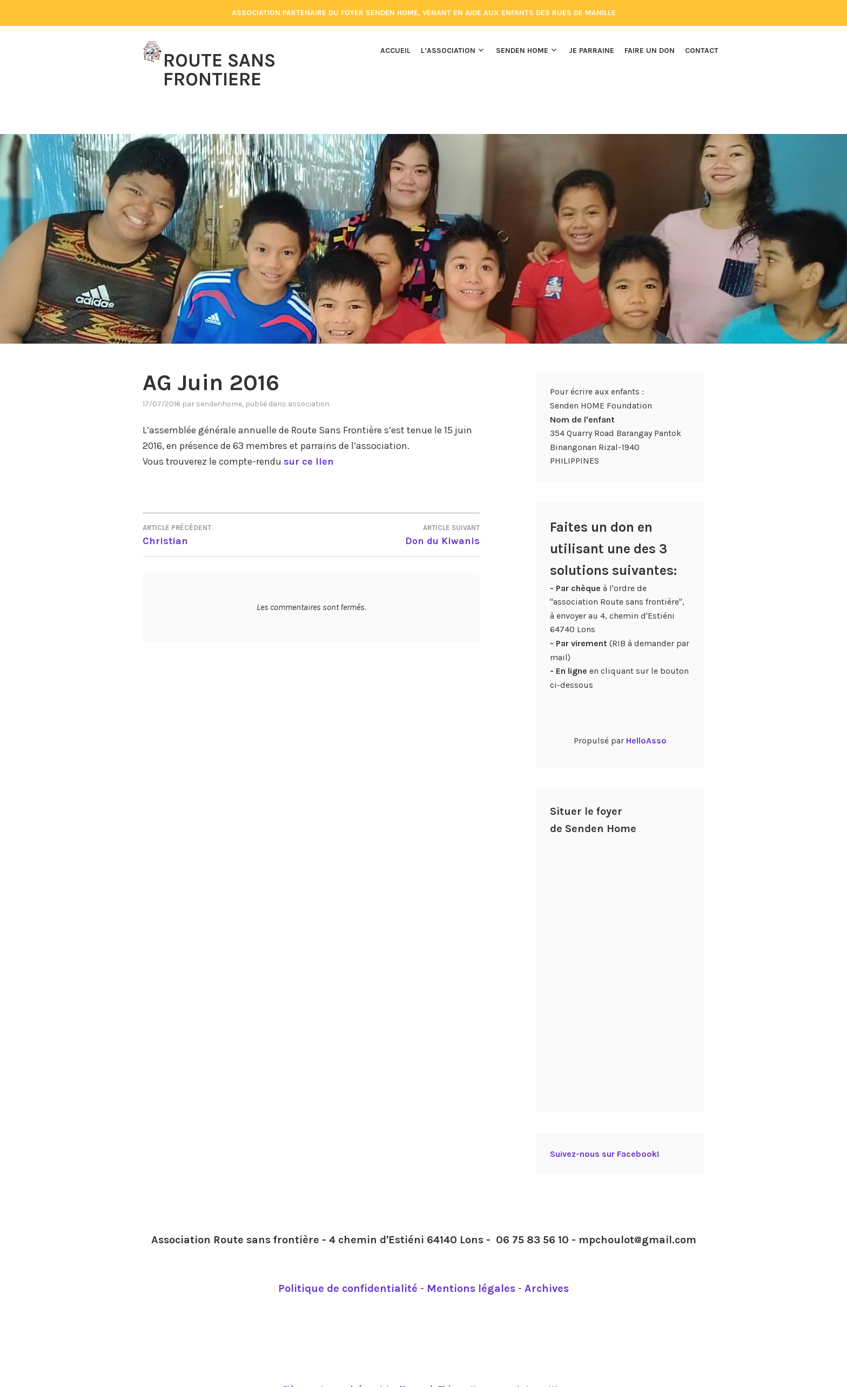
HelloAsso (646, 718)
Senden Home (522, 50)
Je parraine (591, 50)
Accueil (395, 50)
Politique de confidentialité (348, 1265)
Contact (701, 50)
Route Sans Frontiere (219, 69)
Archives (547, 1265)
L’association (448, 50)
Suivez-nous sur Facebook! (605, 1131)
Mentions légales (471, 1265)
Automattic (538, 1366)
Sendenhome (219, 381)
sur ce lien (309, 439)
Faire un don (649, 50)
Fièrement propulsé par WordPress (354, 1366)
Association (309, 381)
